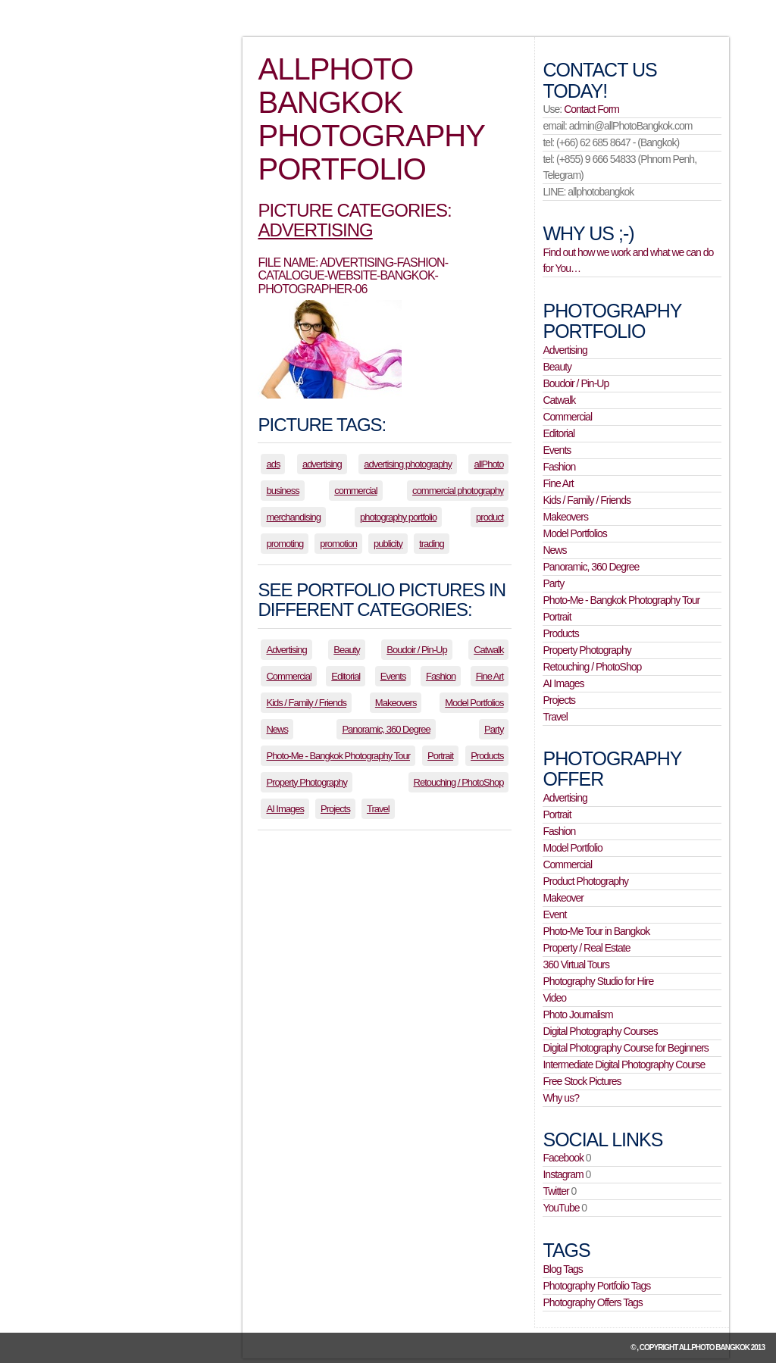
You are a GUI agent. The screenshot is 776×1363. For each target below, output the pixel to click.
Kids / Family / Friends (306, 702)
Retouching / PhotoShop (459, 782)
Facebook (563, 1158)
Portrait (440, 755)
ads (273, 464)
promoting (284, 543)
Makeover (563, 898)
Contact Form (591, 109)
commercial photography (457, 490)
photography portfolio (398, 517)
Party (493, 729)
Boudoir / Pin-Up (416, 649)
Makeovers (396, 702)
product (489, 517)
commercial (355, 490)
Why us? (560, 1098)
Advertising (315, 230)
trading (431, 543)
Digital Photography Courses (600, 1031)
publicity (388, 543)
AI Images (285, 808)
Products (487, 755)
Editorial (345, 676)
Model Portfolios (474, 702)
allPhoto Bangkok (714, 1347)
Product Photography (585, 881)
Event (554, 914)
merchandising (293, 517)
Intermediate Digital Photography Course (624, 1064)
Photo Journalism (577, 1014)
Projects (335, 808)
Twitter (555, 1191)
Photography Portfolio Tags (596, 1286)
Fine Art (490, 676)
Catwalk (488, 649)
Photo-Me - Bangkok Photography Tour (338, 755)
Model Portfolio (572, 848)
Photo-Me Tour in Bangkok (596, 931)
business (282, 490)
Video (554, 998)
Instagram (563, 1174)
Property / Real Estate (586, 948)
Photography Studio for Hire (598, 981)
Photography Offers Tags (592, 1302)
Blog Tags (562, 1269)
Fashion (440, 676)
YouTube (561, 1208)
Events (393, 676)
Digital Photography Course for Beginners (625, 1048)
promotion (338, 543)
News (277, 729)
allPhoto (488, 464)
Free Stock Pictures (582, 1081)
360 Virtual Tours (576, 964)
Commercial (288, 676)
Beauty (346, 649)
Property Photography (306, 782)
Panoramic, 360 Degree (386, 729)
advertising (322, 464)
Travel (378, 808)
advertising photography (408, 464)
